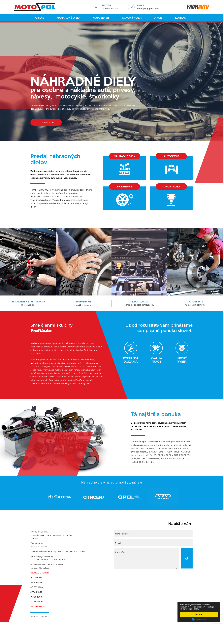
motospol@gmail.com (148, 7)
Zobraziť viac (47, 122)
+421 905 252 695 (110, 7)
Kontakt (181, 17)
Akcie (158, 17)
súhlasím (199, 614)
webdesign (35, 619)
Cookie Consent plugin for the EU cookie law (199, 619)
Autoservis (101, 17)
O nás (39, 17)
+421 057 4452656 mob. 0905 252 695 (47, 567)
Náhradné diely (68, 17)
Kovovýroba (132, 17)
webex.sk (45, 619)
